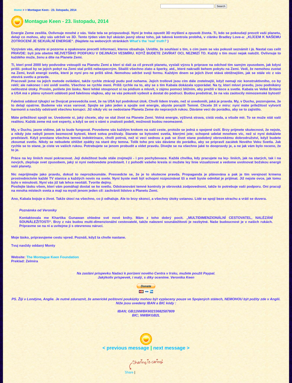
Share (129, 372)
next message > (171, 348)
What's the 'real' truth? (148, 41)
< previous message (125, 348)
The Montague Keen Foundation (52, 257)
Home (18, 10)
